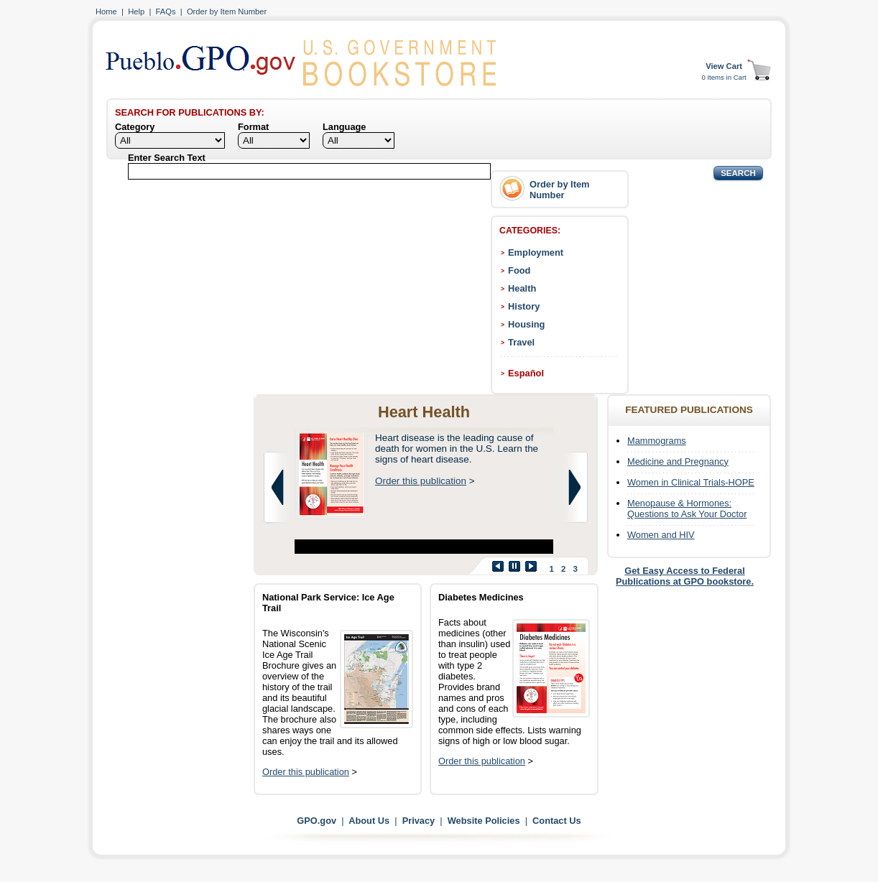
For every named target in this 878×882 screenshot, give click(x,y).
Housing (526, 324)
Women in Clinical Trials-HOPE (690, 482)
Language (344, 126)
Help (136, 11)
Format (253, 126)
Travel (521, 342)
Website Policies (484, 820)
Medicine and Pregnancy (678, 461)
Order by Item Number (227, 11)
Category (134, 126)
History (524, 306)
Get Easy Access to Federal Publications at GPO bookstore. (685, 576)
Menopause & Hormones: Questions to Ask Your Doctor (687, 508)
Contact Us (556, 820)
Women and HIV (661, 534)
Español (526, 373)
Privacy (418, 820)
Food (519, 270)
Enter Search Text (166, 157)
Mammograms (656, 440)
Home (106, 11)
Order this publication (420, 480)
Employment (535, 252)
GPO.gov (316, 820)
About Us (368, 820)
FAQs (166, 11)
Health (522, 288)
